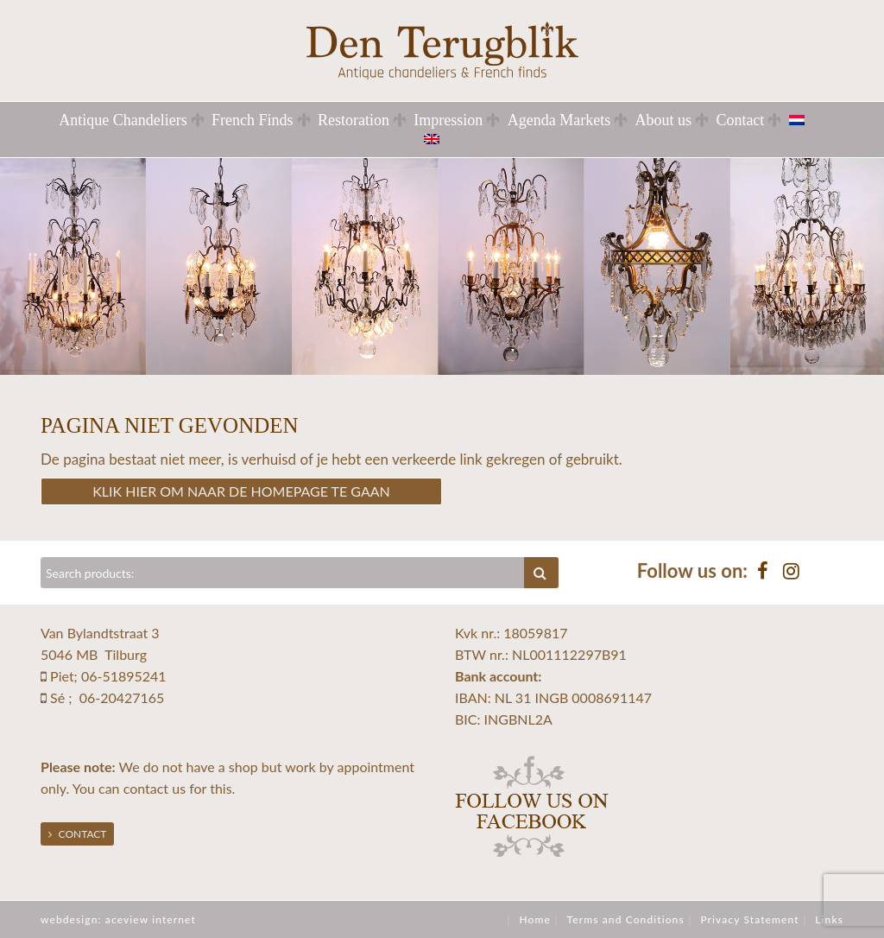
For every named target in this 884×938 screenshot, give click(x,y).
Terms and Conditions (626, 919)
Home (534, 919)
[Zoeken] (283, 572)
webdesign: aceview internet (118, 919)
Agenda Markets (559, 120)
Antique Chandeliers (122, 120)
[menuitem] (807, 120)
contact (145, 788)
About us (663, 120)
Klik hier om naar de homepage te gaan (241, 491)
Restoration (353, 120)
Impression (448, 120)
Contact (740, 120)
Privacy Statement (749, 919)
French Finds (253, 120)
